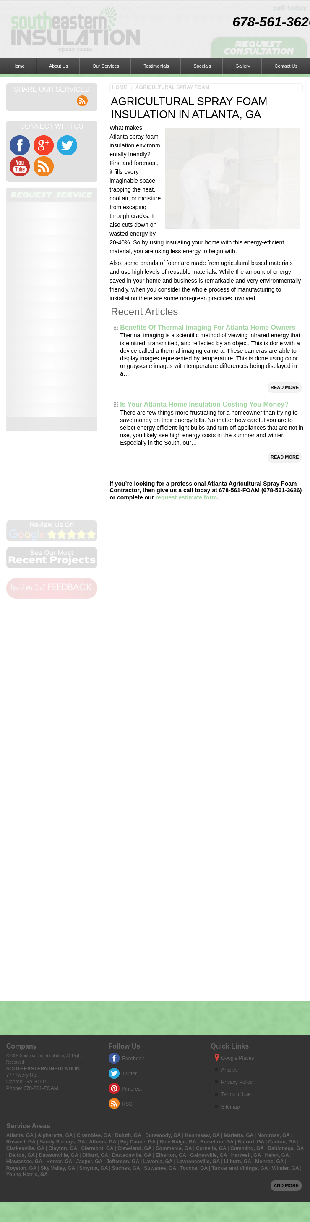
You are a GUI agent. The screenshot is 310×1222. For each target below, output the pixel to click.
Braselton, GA (217, 993)
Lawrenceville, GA (199, 1013)
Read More (285, 357)
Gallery (154, 10)
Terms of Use (236, 946)
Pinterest (132, 940)
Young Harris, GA (27, 1026)
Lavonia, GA (158, 1013)
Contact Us (181, 10)
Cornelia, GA (212, 1000)
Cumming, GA (247, 1000)
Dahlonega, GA (286, 1000)
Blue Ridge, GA (178, 993)
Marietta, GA (239, 987)
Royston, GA (22, 1019)
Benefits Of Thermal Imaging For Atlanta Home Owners (207, 298)
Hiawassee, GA (25, 1013)
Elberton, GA (172, 1006)
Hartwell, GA (246, 1006)
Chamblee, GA (94, 987)
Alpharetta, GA (55, 987)
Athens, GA (103, 993)
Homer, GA (59, 1013)
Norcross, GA (274, 987)
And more (286, 1036)
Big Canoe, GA (138, 993)
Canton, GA (282, 993)
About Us (34, 10)
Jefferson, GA (124, 1013)
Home (10, 10)
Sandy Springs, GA (62, 993)
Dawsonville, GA (59, 1006)
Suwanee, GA (160, 1019)
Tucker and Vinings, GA (240, 1019)
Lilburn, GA (238, 1013)
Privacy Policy (237, 933)
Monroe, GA (270, 1013)
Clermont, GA (98, 1000)
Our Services (65, 10)
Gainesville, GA (209, 1006)
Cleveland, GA (135, 1000)
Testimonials (100, 10)
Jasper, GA (90, 1013)
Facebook (133, 910)
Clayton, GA (64, 1000)
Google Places (237, 909)
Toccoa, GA (194, 1019)
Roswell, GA (21, 993)
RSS (127, 955)
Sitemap (230, 958)
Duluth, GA (129, 987)
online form (52, 228)
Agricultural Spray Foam (172, 31)
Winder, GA (286, 1019)
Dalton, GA (22, 1006)
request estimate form (186, 468)
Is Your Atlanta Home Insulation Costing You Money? (204, 374)
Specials (130, 10)
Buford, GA (251, 993)
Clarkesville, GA (26, 1000)
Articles (229, 921)
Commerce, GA (174, 1000)
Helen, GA (277, 1006)
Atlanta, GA (20, 987)
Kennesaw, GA (203, 987)
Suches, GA (126, 1019)
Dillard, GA (95, 1006)
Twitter (129, 925)
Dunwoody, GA (163, 987)
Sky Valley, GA (58, 1019)
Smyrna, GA (94, 1019)
